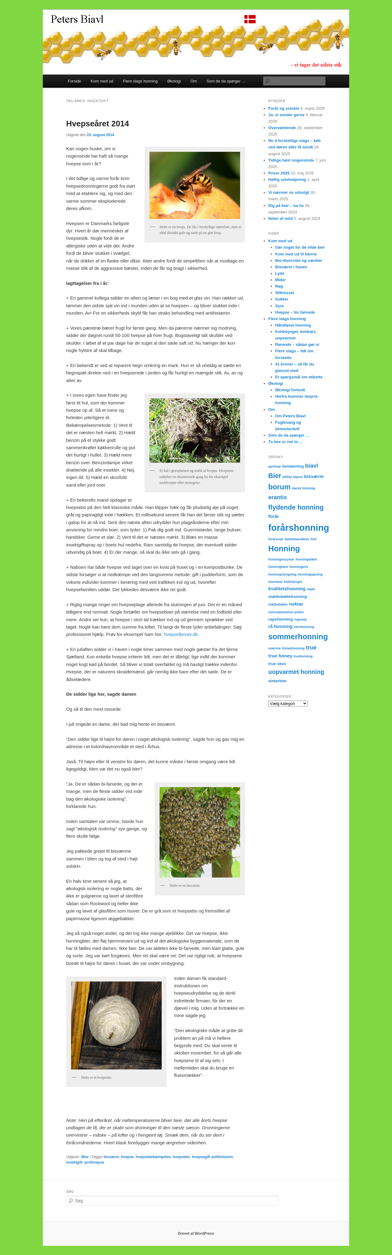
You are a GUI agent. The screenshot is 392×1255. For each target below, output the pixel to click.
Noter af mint (280, 218)
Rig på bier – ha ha (286, 205)
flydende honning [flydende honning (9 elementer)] (296, 507)
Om (193, 81)
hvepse (127, 1157)
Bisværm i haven (291, 267)
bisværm (111, 1157)
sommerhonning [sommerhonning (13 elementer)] (298, 636)
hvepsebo (181, 1157)
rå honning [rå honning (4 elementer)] (280, 626)
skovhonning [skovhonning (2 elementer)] (304, 627)
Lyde (280, 273)
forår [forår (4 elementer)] (273, 516)
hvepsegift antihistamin (212, 1157)
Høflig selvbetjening (287, 179)
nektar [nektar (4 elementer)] (296, 603)
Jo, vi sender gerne (286, 115)
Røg (279, 286)
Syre (279, 306)
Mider (280, 279)
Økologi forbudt (290, 390)
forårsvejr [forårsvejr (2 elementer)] (275, 539)
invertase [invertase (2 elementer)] (275, 581)
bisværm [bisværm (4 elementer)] (314, 476)
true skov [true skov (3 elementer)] (277, 663)
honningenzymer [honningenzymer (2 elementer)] (281, 559)
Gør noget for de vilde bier (300, 247)
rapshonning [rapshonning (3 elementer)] (280, 619)
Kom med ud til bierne (296, 254)
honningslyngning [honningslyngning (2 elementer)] (282, 574)
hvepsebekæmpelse (153, 1157)
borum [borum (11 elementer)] (279, 487)
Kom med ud (102, 81)
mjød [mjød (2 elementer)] (311, 589)
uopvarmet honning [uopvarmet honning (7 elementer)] (296, 671)
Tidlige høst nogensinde (291, 160)
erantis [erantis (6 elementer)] (277, 497)
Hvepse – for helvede (295, 312)
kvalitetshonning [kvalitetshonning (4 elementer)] (287, 588)
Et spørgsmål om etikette (299, 377)
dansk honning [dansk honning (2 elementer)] (303, 488)
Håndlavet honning (293, 325)
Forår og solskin (283, 108)
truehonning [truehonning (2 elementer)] (303, 656)
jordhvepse (94, 1162)
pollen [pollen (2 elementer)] (299, 612)
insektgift (74, 1162)
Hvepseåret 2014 (97, 123)
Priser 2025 (278, 173)
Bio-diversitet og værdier (298, 260)
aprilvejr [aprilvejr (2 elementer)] (274, 466)
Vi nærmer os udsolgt (288, 192)
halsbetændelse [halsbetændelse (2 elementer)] (297, 539)
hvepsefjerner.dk (181, 634)
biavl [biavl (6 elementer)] (311, 465)
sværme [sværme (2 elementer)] (274, 648)
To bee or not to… (285, 441)
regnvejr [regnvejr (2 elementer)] (300, 619)
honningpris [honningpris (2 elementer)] (298, 566)
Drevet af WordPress (196, 1233)
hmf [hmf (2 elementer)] (314, 539)
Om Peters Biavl (290, 416)
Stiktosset (284, 292)
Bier (85, 1157)
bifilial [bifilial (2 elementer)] (287, 477)
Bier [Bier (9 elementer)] (274, 476)
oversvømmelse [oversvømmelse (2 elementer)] (280, 612)
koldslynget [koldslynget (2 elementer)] (293, 581)
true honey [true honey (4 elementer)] (280, 655)
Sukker (281, 299)
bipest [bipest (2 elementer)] (298, 477)
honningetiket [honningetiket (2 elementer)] (306, 559)
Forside (74, 81)
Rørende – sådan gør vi (297, 344)
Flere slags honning (140, 81)
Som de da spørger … (226, 81)
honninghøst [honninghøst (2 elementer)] (278, 566)
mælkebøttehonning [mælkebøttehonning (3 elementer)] (287, 596)
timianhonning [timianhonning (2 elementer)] (293, 648)
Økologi (174, 81)
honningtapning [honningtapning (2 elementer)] (310, 574)
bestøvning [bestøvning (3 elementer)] (293, 466)
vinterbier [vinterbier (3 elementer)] (277, 681)
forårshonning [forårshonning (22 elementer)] (298, 527)
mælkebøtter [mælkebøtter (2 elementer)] (278, 604)
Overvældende (282, 127)
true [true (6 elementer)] (311, 647)
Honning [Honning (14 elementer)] (284, 548)
